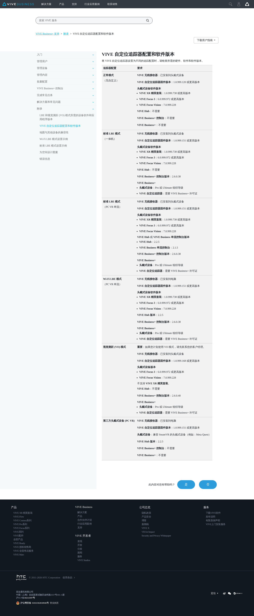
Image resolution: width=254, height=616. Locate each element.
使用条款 (67, 577)
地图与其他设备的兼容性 (54, 132)
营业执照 (53, 603)
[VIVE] (18, 4)
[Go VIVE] (247, 4)
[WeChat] (229, 593)
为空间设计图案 (49, 152)
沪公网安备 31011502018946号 (34, 603)
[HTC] (21, 578)
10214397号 (29, 598)
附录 (66, 33)
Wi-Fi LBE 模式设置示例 (54, 139)
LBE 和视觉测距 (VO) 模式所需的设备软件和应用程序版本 (67, 117)
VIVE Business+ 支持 (47, 33)
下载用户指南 (205, 40)
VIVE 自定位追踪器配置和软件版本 (60, 125)
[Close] (230, 4)
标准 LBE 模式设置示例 (53, 145)
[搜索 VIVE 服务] (145, 20)
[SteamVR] (237, 593)
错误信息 (45, 158)
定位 (215, 593)
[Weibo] (224, 593)
